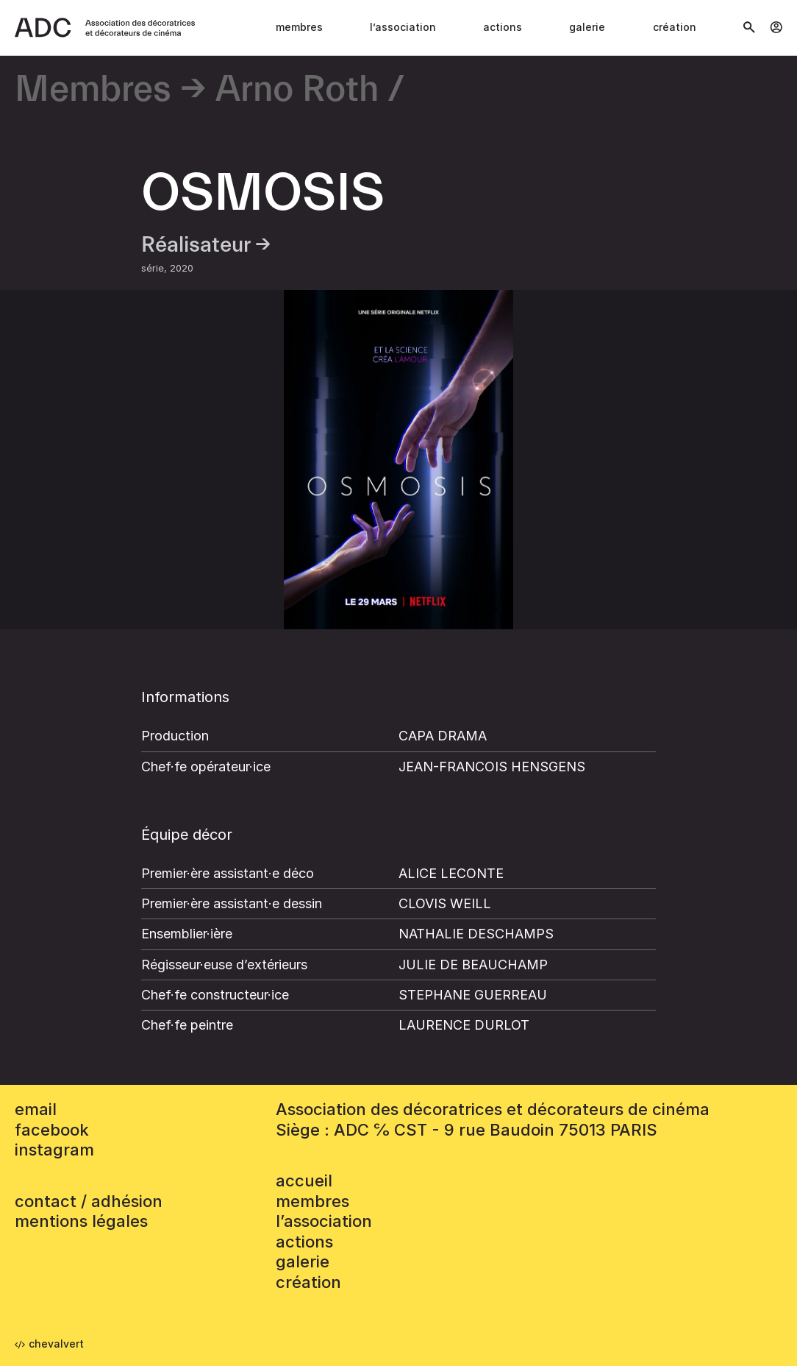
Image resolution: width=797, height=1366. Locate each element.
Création (674, 27)
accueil (304, 1180)
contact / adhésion (88, 1201)
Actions (502, 27)
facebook (52, 1129)
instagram (54, 1149)
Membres (299, 27)
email (36, 1109)
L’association (403, 27)
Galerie (587, 27)
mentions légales (81, 1221)
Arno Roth (297, 90)
